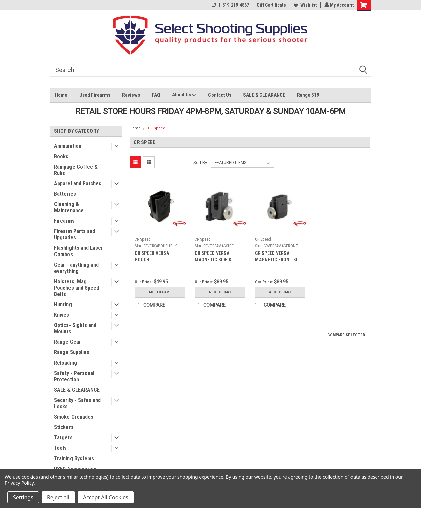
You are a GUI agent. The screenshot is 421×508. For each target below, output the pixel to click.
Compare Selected (346, 335)
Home (61, 95)
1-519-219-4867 (229, 5)
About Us (184, 95)
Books (61, 156)
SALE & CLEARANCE (264, 95)
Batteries (65, 194)
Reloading (65, 363)
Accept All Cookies (105, 497)
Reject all (58, 497)
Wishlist (304, 5)
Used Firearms (94, 95)
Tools (60, 448)
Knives (61, 315)
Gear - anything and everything (76, 268)
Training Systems (74, 458)
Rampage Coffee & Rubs (76, 170)
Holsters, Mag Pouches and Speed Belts (76, 287)
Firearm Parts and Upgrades (74, 234)
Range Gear (67, 342)
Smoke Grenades (73, 417)
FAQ (156, 95)
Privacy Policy (19, 483)
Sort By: (200, 162)
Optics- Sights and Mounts (75, 328)
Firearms (64, 221)
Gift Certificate (270, 5)
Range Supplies (71, 352)
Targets (63, 437)
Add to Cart (160, 292)
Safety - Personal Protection (74, 376)
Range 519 (308, 95)
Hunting (63, 304)
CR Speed (156, 128)
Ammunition (67, 146)
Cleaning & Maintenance (69, 207)
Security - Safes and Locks (77, 403)
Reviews (131, 95)
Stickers (64, 427)
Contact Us (219, 95)
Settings (23, 497)
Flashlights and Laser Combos (78, 251)
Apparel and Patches (77, 183)
